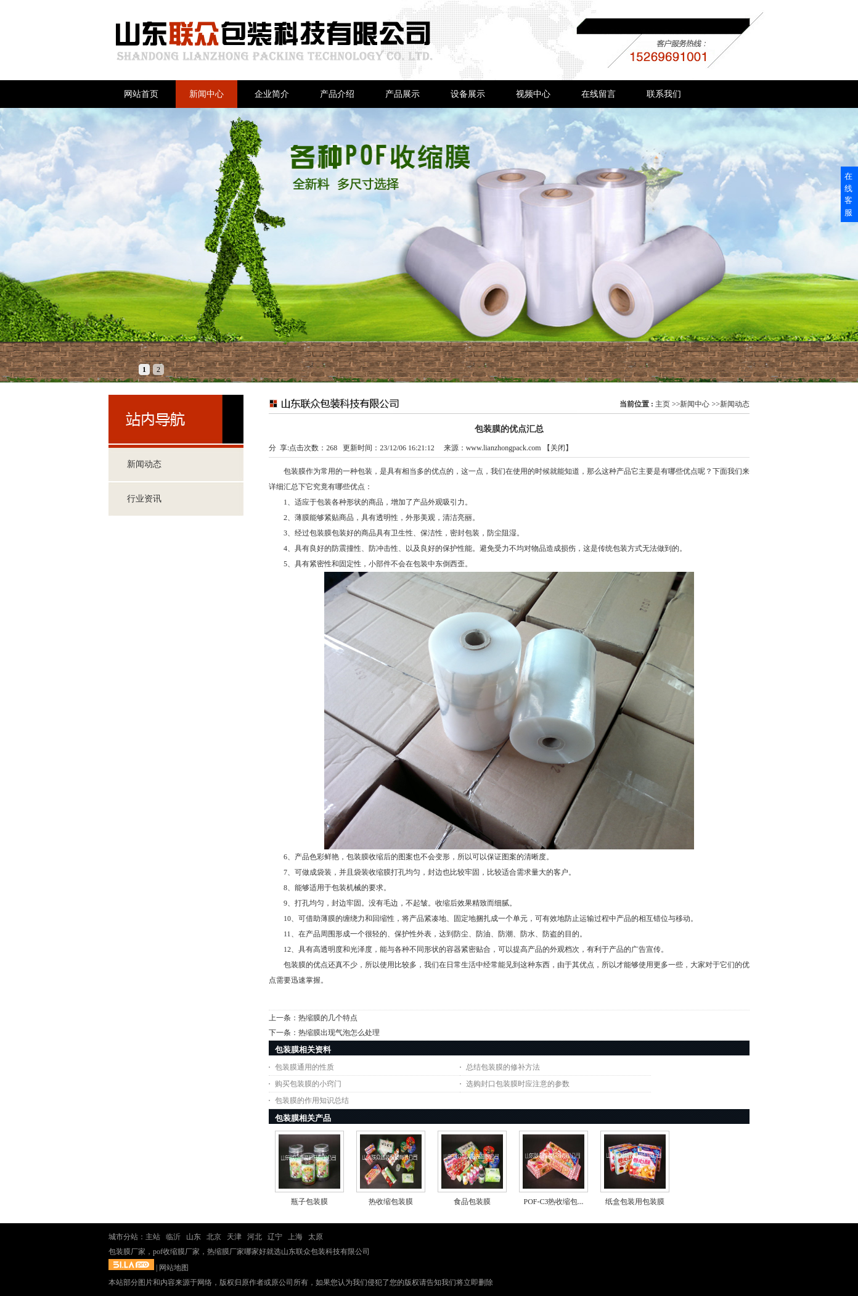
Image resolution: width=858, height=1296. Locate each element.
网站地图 (174, 1267)
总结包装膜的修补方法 (503, 1067)
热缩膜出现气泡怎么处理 (339, 1032)
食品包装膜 (472, 1201)
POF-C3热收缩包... (553, 1201)
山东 (193, 1236)
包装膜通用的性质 (304, 1067)
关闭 (557, 448)
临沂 (173, 1236)
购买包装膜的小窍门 (308, 1083)
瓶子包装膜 (309, 1201)
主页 (662, 404)
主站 (152, 1236)
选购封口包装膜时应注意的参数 (518, 1083)
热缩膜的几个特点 (328, 1017)
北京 (213, 1236)
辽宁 (275, 1236)
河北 (254, 1236)
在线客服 (848, 194)
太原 (315, 1236)
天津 (234, 1236)
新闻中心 (694, 404)
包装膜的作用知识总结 (312, 1100)
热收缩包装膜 (391, 1201)
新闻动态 (735, 404)
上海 (295, 1236)
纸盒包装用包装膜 (634, 1201)
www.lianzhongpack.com (503, 448)
